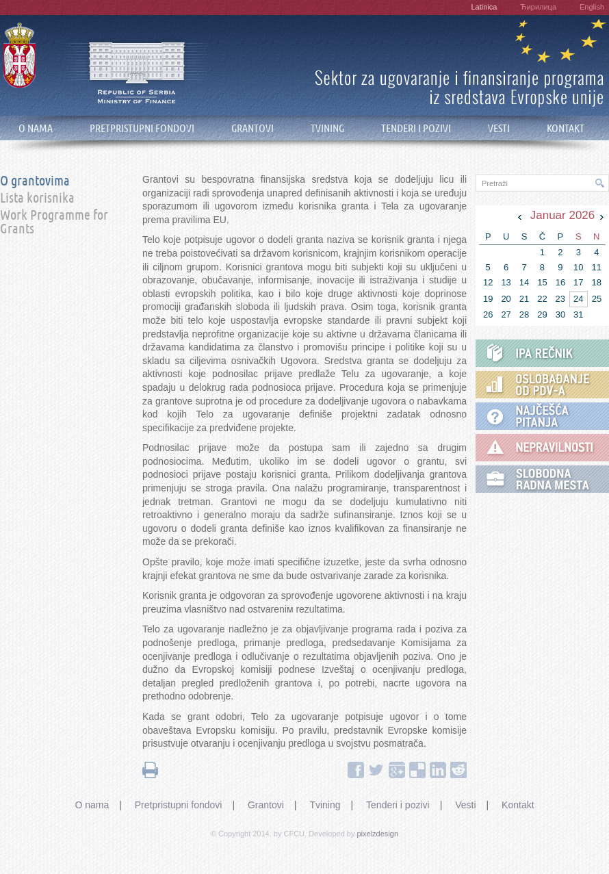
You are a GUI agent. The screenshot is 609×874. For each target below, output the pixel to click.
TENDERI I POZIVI (416, 128)
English (592, 7)
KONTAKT (565, 128)
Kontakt (518, 804)
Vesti (465, 804)
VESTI (499, 128)
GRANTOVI (252, 128)
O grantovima (35, 181)
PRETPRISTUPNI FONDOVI (142, 128)
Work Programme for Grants (54, 222)
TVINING (327, 128)
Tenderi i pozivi (398, 804)
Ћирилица (538, 7)
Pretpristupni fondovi (178, 804)
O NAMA (35, 128)
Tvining (324, 804)
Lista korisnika (37, 198)
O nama (92, 804)
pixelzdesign (378, 834)
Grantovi (266, 804)
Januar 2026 (562, 215)
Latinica (484, 7)
